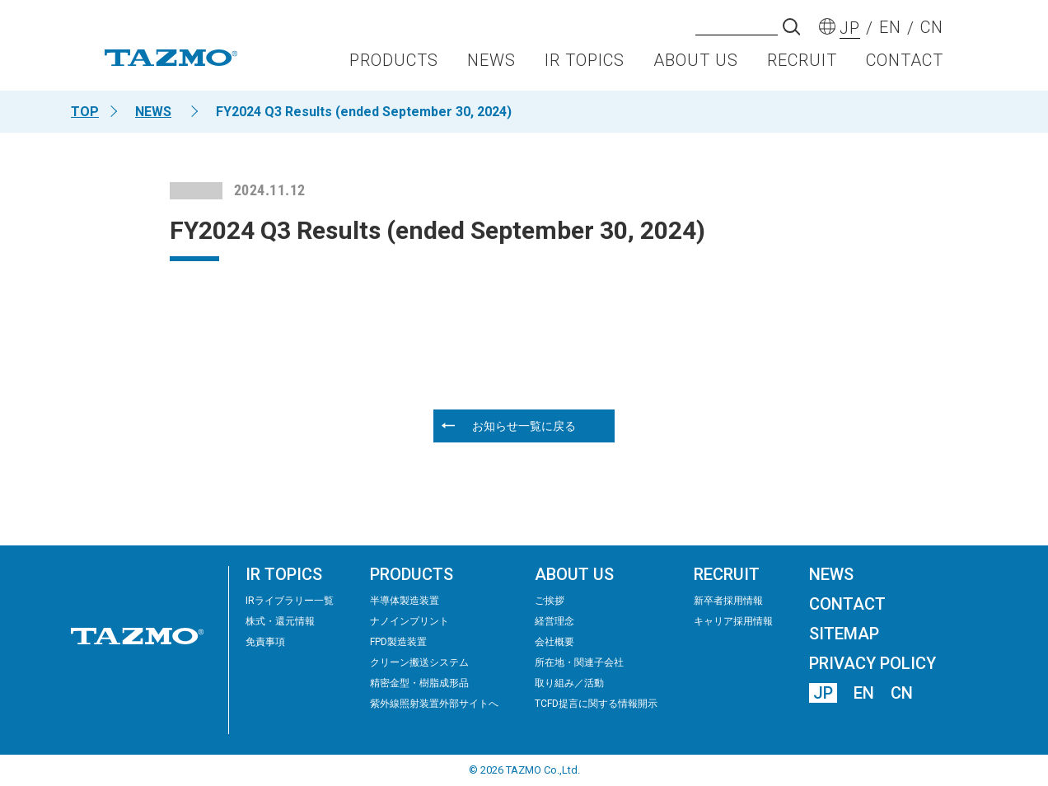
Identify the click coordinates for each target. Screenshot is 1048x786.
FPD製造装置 (398, 642)
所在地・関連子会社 (579, 662)
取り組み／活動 (569, 683)
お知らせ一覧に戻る (524, 426)
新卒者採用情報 (728, 600)
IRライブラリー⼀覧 (290, 600)
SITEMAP (844, 633)
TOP (85, 111)
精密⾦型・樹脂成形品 (419, 683)
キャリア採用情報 (733, 621)
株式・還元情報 (280, 621)
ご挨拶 (549, 600)
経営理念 (554, 621)
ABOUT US (695, 63)
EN (864, 693)
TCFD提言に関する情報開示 (596, 703)
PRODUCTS (393, 63)
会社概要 (554, 642)
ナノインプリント (409, 621)
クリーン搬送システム (419, 662)
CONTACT (904, 63)
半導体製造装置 (404, 600)
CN (902, 693)
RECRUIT (802, 63)
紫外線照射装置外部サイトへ (434, 703)
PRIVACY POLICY (872, 663)
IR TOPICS (585, 63)
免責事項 (265, 642)
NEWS (491, 63)
